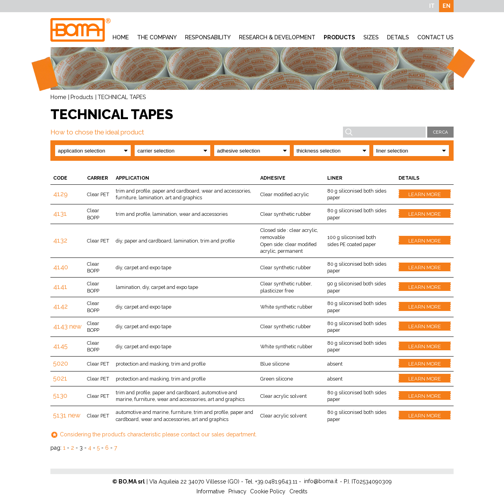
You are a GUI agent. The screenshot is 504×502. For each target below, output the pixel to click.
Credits (298, 491)
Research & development (277, 37)
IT (432, 6)
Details (398, 37)
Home (121, 37)
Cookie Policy (267, 491)
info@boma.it (320, 481)
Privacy (237, 491)
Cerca (440, 132)
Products (339, 37)
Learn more (424, 194)
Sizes (371, 37)
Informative (210, 491)
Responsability (208, 37)
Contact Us (435, 37)
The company (157, 37)
